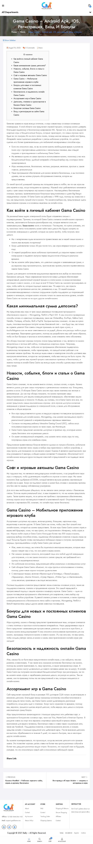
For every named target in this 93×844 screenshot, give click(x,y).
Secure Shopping (61, 812)
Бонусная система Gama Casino (27, 108)
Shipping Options (46, 820)
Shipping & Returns (62, 808)
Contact (27, 812)
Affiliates (58, 816)
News (22, 32)
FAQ (41, 808)
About (27, 808)
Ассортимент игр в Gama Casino (27, 98)
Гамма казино (28, 225)
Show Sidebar (9, 40)
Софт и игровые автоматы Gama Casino (30, 75)
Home (14, 32)
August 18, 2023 (14, 48)
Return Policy (29, 820)
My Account (29, 816)
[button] (89, 5)
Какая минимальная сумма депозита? (30, 65)
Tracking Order (45, 816)
